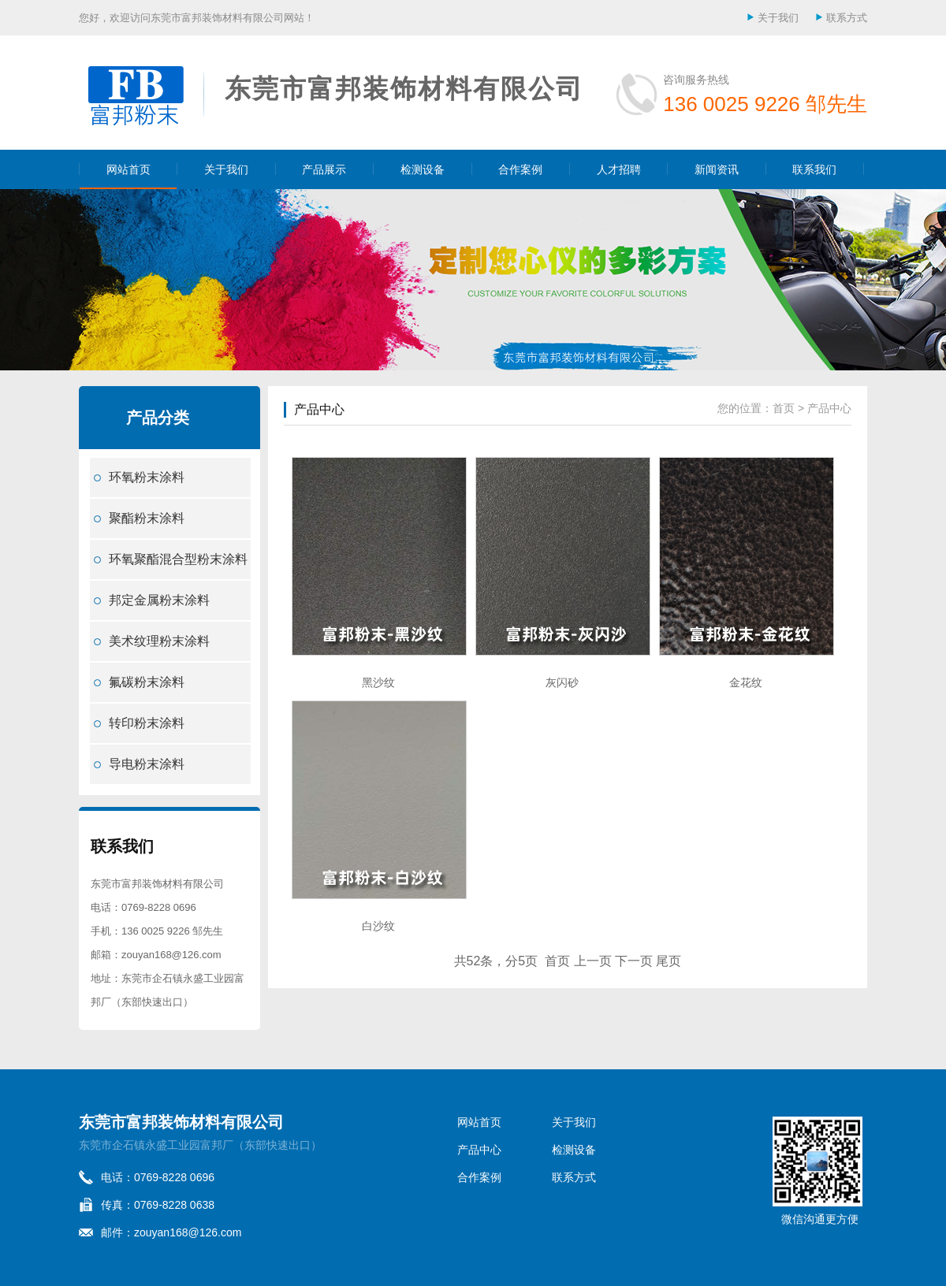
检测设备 (422, 169)
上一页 (593, 961)
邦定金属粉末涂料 (159, 600)
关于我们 (778, 18)
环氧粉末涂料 (146, 477)
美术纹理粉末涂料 (159, 641)
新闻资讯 (717, 169)
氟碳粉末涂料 (146, 682)
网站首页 (128, 169)
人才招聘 (619, 169)
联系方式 (846, 18)
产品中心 (319, 409)
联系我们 (814, 169)
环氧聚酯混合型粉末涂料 (178, 559)
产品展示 (324, 169)
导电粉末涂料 (146, 764)
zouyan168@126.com (171, 955)
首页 (784, 408)
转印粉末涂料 (146, 723)
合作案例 (520, 169)
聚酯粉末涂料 (146, 518)
